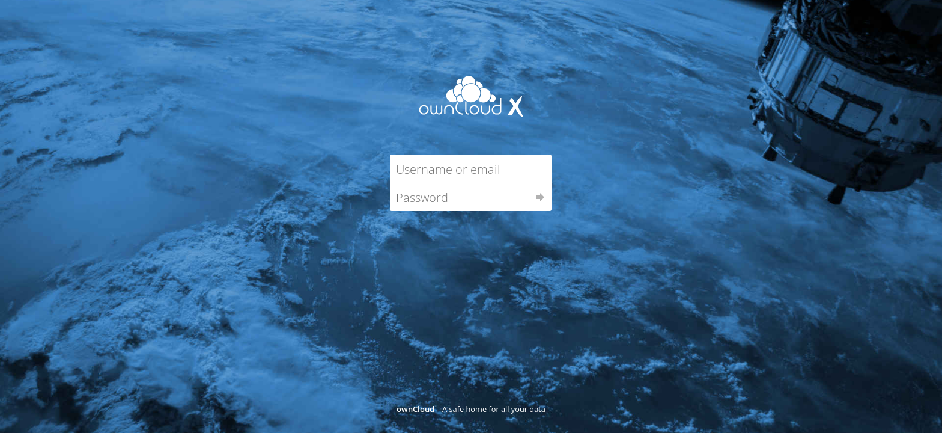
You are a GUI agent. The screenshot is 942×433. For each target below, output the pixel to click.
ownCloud (415, 409)
